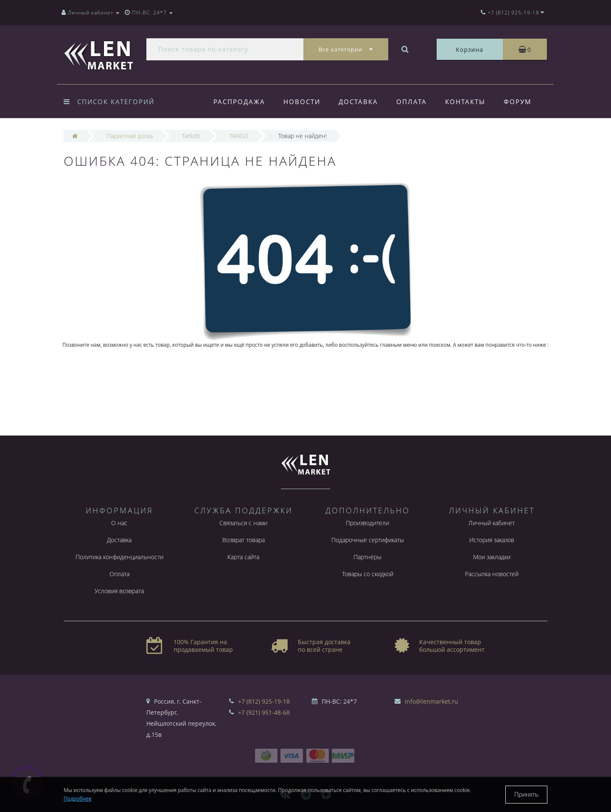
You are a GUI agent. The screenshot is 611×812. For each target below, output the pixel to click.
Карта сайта (243, 557)
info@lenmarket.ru (431, 701)
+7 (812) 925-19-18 (264, 701)
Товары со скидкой (367, 574)
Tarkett (191, 136)
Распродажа (239, 101)
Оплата (411, 101)
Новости (301, 101)
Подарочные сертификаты (367, 540)
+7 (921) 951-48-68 (264, 712)
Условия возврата (119, 591)
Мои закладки (491, 557)
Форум (518, 101)
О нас (119, 523)
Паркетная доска (130, 136)
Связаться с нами (243, 523)
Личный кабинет (491, 523)
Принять (526, 794)
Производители (367, 523)
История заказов (491, 540)
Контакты (465, 101)
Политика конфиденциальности (119, 557)
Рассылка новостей (492, 574)
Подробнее (78, 798)
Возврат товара (243, 540)
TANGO (239, 136)
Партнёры (367, 557)
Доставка (358, 101)
